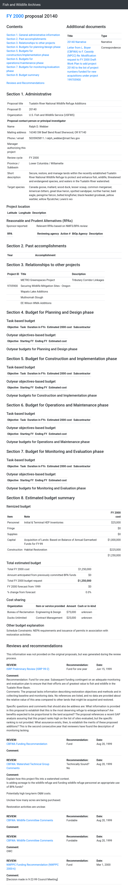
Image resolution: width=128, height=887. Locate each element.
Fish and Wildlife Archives (22, 5)
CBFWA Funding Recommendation (26, 744)
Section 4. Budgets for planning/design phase (33, 47)
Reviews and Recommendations (25, 83)
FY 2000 (15, 16)
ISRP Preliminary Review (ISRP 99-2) (27, 669)
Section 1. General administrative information (33, 35)
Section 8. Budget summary (22, 75)
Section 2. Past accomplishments (26, 39)
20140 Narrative (76, 42)
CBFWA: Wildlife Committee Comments (29, 820)
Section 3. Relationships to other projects (30, 43)
